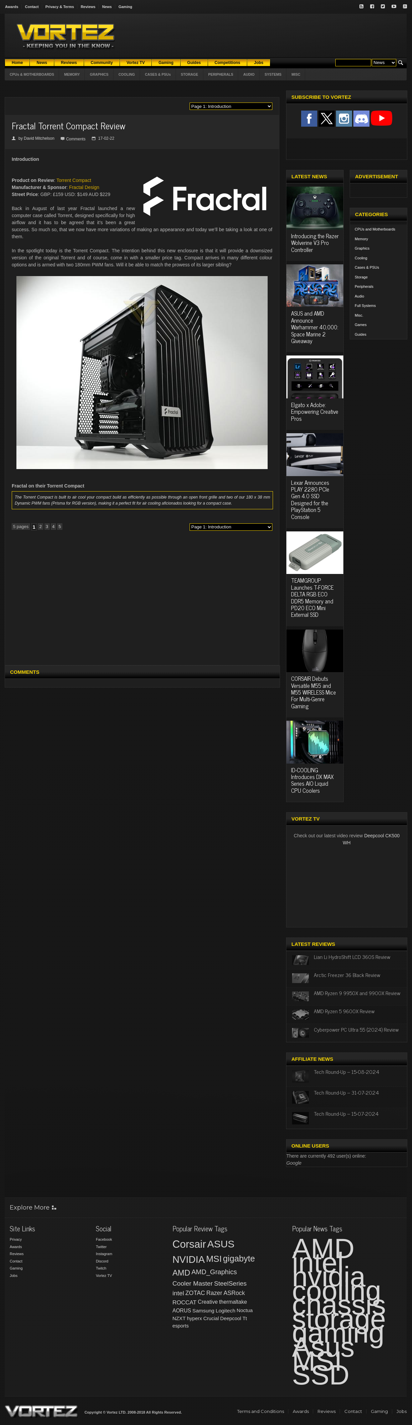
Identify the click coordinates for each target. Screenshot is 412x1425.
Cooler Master (193, 1283)
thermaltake (233, 1302)
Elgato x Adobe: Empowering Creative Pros (314, 411)
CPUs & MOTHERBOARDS (32, 74)
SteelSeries (230, 1283)
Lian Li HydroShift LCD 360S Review (352, 956)
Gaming (125, 7)
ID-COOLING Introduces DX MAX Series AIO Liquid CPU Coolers (312, 780)
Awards (11, 7)
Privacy (16, 1239)
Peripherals (364, 286)
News (107, 7)
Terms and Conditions (260, 1411)
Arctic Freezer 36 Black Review (347, 974)
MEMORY (72, 74)
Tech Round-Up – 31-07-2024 (346, 1092)
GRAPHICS (99, 74)
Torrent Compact (74, 180)
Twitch (101, 1268)
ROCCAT (185, 1302)
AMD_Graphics (214, 1272)
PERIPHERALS (220, 74)
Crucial (211, 1318)
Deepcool (230, 1318)
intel (178, 1293)
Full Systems (365, 306)
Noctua (244, 1310)
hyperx (194, 1318)
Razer (214, 1293)
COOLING (127, 74)
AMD (181, 1272)
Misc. (359, 315)
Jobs (13, 1276)
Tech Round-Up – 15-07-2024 (346, 1113)
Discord (102, 1261)
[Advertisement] (67, 600)
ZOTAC (195, 1293)
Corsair (189, 1244)
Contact (32, 7)
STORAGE (189, 74)
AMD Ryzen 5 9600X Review (344, 1011)
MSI (214, 1259)
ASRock (234, 1293)
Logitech (225, 1310)
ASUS (220, 1243)
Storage (361, 277)
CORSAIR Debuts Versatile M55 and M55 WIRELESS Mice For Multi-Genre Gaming (313, 692)
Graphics (362, 248)
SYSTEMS (273, 74)
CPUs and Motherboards (375, 229)
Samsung (203, 1310)
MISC (295, 74)
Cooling (361, 258)
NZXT (179, 1318)
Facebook (104, 1239)
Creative (208, 1302)
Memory (361, 239)
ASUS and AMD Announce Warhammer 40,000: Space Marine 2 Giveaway (314, 327)
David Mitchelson (39, 138)
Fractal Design (84, 187)
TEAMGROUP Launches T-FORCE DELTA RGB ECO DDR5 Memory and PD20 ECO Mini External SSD (312, 597)
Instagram (104, 1254)
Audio (359, 296)
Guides (360, 334)
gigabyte (239, 1258)
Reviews (88, 7)
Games (360, 325)
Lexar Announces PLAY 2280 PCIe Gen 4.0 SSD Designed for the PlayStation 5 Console (310, 499)
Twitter (101, 1247)
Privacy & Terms (60, 7)
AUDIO (249, 74)
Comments (75, 139)
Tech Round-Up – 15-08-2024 (346, 1071)
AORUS (182, 1310)
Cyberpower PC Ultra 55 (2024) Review (356, 1029)
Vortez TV (104, 1276)
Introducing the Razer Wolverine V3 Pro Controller (315, 242)
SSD (320, 1374)
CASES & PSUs (158, 74)
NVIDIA (189, 1259)
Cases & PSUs (367, 267)
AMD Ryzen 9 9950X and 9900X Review (357, 992)
